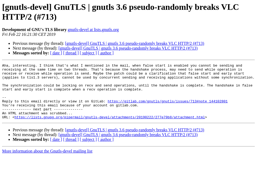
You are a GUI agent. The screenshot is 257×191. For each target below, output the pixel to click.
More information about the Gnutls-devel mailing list (47, 162)
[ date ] (56, 53)
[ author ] (106, 53)
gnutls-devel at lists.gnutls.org (93, 29)
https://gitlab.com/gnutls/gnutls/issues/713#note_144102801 (168, 109)
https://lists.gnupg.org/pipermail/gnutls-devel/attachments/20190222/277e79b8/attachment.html (110, 128)
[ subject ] (88, 53)
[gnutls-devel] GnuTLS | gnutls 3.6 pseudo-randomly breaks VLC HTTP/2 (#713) (134, 43)
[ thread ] (71, 53)
